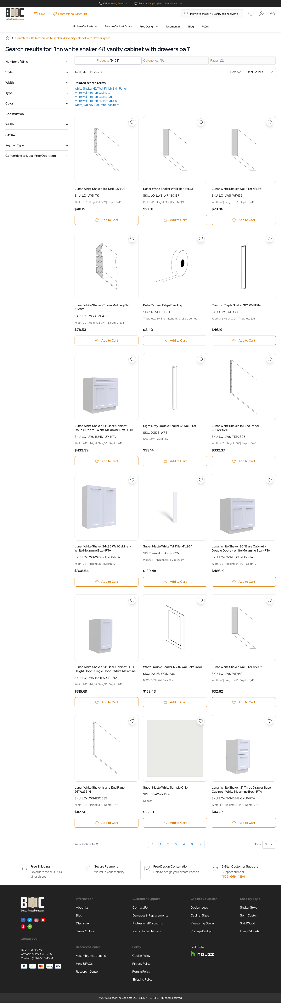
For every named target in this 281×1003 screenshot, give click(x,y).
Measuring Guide (202, 924)
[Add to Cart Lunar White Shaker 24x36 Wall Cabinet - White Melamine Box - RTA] (106, 582)
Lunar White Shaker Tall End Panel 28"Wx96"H (235, 428)
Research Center (87, 972)
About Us (82, 908)
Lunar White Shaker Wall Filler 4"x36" (237, 189)
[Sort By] (260, 72)
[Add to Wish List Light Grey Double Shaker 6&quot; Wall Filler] (201, 359)
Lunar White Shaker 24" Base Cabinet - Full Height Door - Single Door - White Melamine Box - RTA (105, 669)
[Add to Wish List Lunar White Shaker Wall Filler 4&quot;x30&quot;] (201, 122)
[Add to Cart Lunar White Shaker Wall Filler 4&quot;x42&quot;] (244, 702)
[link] (152, 844)
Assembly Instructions (91, 956)
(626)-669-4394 (42, 958)
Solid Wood (247, 924)
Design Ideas (199, 908)
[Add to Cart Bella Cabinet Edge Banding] (175, 341)
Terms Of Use (85, 932)
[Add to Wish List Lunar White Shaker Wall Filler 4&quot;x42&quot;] (269, 601)
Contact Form (141, 908)
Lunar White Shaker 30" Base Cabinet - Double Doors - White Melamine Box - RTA (241, 549)
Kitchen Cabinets (82, 26)
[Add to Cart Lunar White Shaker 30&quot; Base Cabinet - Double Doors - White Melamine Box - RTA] (244, 582)
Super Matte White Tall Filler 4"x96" (167, 547)
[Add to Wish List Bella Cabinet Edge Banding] (201, 239)
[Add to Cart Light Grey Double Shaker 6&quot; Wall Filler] (175, 461)
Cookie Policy (141, 956)
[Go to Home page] (14, 14)
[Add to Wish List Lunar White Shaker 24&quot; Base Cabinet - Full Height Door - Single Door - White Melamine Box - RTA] (132, 601)
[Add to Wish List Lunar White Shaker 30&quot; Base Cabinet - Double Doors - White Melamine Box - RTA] (269, 480)
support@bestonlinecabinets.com (165, 3)
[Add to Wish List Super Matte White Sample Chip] (201, 721)
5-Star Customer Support (240, 867)
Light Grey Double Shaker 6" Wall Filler (169, 426)
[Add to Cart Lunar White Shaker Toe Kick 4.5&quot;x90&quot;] (106, 220)
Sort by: (253, 72)
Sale (39, 14)
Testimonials (173, 26)
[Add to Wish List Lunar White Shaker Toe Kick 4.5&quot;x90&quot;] (132, 122)
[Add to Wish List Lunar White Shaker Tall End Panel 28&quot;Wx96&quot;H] (269, 359)
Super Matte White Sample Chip (165, 788)
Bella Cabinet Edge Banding (162, 305)
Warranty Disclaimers (146, 932)
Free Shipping (40, 867)
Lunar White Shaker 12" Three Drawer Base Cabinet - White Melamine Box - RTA (241, 790)
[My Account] (262, 14)
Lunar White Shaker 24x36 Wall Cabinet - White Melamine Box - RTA (103, 549)
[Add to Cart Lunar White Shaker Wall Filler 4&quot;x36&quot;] (244, 220)
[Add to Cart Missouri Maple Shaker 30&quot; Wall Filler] (244, 341)
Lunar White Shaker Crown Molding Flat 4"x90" (102, 307)
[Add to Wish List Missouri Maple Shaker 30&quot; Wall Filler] (269, 239)
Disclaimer (83, 924)
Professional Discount (70, 14)
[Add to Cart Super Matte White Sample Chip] (175, 823)
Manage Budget (201, 932)
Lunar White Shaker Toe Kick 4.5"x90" (101, 189)
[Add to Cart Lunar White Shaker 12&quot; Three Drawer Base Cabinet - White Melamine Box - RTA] (244, 823)
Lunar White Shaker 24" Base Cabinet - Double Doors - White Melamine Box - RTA (104, 428)
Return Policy (141, 972)
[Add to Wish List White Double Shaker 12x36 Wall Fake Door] (201, 601)
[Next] (200, 844)
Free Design (147, 26)
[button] (36, 62)
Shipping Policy (142, 980)
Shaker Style (248, 908)
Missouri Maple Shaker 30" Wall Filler (237, 305)
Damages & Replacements (150, 916)
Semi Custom (249, 916)
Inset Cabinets (250, 932)
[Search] (186, 13)
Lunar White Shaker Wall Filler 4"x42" (237, 667)
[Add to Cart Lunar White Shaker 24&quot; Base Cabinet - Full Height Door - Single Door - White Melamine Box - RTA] (106, 702)
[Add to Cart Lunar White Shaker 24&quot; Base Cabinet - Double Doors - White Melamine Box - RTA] (106, 461)
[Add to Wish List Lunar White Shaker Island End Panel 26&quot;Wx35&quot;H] (132, 721)
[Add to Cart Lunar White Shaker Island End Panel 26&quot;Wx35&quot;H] (106, 823)
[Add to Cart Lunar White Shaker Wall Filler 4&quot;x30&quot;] (175, 220)
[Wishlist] (251, 14)
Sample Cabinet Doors (118, 26)
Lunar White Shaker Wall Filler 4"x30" (168, 189)
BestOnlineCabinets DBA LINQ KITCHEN (132, 998)
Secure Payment (106, 867)
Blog (191, 26)
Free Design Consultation (170, 867)
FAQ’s (205, 26)
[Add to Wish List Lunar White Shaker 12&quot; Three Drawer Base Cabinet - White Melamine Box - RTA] (269, 721)
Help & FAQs (84, 964)
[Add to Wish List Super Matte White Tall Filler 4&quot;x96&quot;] (201, 480)
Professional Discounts (147, 924)
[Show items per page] (269, 844)
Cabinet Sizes (200, 916)
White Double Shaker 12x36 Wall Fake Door (172, 667)
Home (7, 38)
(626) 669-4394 (119, 3)
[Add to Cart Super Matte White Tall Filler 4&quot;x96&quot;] (175, 582)
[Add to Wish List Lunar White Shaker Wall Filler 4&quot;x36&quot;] (269, 122)
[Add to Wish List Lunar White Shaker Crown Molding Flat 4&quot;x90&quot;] (132, 239)
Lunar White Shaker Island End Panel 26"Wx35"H (100, 790)
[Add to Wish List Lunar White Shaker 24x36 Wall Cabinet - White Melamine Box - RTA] (132, 480)
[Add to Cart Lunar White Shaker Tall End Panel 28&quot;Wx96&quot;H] (244, 461)
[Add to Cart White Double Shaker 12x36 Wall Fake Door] (175, 702)
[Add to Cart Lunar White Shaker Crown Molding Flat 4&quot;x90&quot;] (106, 341)
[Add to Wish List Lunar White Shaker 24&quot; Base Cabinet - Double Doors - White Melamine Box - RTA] (132, 359)
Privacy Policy (141, 964)
